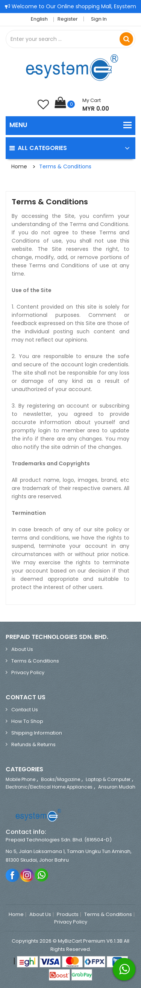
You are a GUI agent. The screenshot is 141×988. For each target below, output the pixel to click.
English (41, 18)
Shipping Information (36, 732)
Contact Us (24, 709)
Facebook (13, 875)
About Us (22, 649)
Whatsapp (42, 875)
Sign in (99, 18)
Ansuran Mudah (116, 787)
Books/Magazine (60, 779)
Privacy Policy (27, 672)
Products (68, 914)
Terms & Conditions (65, 166)
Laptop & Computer (108, 779)
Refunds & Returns (33, 744)
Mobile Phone (20, 779)
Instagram (27, 875)
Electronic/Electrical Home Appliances (49, 787)
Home (19, 166)
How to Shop (27, 721)
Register (68, 18)
